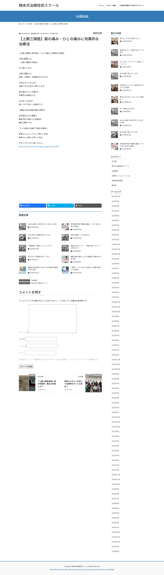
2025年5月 (115, 220)
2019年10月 (116, 542)
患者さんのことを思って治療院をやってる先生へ (73, 384)
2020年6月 (115, 503)
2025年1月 (115, 239)
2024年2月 (115, 292)
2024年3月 (115, 287)
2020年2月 (115, 522)
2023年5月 (115, 335)
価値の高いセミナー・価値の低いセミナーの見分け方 (86, 247)
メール (23, 346)
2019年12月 (116, 532)
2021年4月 (115, 455)
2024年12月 (116, 244)
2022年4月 (115, 398)
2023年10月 (116, 311)
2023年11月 (116, 307)
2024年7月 (115, 268)
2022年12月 (116, 359)
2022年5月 (115, 393)
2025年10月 (116, 196)
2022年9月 (115, 374)
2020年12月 (116, 474)
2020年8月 (115, 494)
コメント (23, 332)
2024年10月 (116, 254)
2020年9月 (115, 489)
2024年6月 (115, 273)
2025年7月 (115, 211)
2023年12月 (116, 302)
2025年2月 (115, 235)
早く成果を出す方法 (127, 108)
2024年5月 (115, 278)
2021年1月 (115, 470)
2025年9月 (115, 201)
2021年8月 (115, 436)
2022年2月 (115, 407)
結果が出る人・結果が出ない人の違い (132, 51)
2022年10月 (116, 369)
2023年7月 (115, 326)
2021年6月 (115, 446)
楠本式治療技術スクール (40, 283)
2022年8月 (115, 379)
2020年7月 (115, 498)
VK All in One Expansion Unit (89, 569)
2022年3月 (115, 403)
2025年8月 (115, 206)
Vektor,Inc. (103, 569)
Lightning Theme (73, 569)
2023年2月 (115, 350)
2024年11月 (116, 249)
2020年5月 (115, 508)
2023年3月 (115, 345)
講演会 (114, 185)
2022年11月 (116, 364)
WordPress (60, 569)
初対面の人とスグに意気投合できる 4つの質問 (132, 86)
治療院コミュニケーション (121, 176)
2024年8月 (115, 263)
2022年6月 (115, 388)
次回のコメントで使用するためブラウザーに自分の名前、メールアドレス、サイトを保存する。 (60, 359)
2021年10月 (116, 426)
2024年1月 (115, 297)
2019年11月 (116, 537)
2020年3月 (115, 518)
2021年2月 (115, 465)
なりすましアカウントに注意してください (132, 63)
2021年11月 (116, 422)
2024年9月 (115, 259)
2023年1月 (115, 355)
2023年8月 (115, 321)
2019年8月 (115, 551)
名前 (22, 339)
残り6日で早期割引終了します (39, 256)
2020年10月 (116, 484)
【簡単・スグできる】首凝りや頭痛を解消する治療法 (86, 268)
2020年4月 (115, 513)
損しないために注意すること (130, 38)
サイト (21, 352)
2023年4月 (115, 340)
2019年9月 (115, 546)
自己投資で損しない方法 (128, 73)
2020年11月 (116, 479)
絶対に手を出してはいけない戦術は (132, 98)
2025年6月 (115, 215)
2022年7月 (115, 383)
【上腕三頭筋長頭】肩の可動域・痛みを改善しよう (47, 384)
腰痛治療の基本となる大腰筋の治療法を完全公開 (86, 257)
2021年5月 (115, 450)
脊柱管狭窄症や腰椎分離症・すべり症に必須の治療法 (86, 225)
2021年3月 (115, 460)
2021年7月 (115, 441)
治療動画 (97, 33)
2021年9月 (115, 431)
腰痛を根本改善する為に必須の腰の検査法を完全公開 (43, 268)
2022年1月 (115, 412)
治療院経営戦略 (117, 180)
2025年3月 (115, 230)
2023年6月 (115, 331)
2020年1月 (115, 527)
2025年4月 (115, 225)
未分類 (114, 161)
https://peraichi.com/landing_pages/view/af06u (39, 146)
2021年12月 (116, 417)
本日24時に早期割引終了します (39, 235)
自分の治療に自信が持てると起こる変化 (42, 224)
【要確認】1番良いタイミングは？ (40, 246)
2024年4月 (115, 283)
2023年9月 (115, 316)
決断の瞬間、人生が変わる (80, 235)
